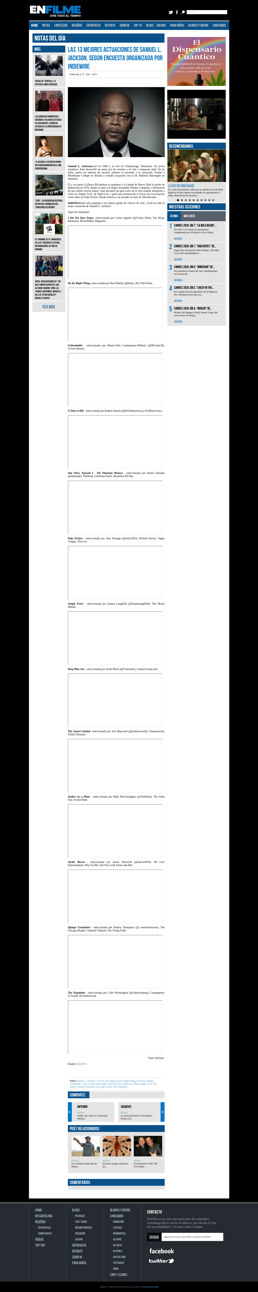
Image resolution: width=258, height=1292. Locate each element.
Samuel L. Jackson (85, 1081)
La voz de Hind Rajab (181, 186)
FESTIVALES (118, 1263)
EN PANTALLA (44, 1228)
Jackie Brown (114, 1083)
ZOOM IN (124, 25)
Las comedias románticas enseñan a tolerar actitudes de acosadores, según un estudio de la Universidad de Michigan (49, 120)
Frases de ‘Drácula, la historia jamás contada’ (49, 80)
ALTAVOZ (117, 1239)
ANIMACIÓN (118, 1222)
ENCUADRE (80, 1233)
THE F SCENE (81, 1222)
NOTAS (46, 25)
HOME (34, 25)
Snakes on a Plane (130, 1083)
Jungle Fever (145, 1083)
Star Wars (140, 1081)
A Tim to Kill (86, 1083)
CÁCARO (161, 25)
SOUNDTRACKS (45, 1233)
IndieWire (81, 1063)
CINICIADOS (219, 25)
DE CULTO (117, 1245)
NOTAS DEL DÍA (50, 38)
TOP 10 (138, 25)
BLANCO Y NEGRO (198, 25)
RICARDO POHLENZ (83, 1228)
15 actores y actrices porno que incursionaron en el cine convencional (49, 162)
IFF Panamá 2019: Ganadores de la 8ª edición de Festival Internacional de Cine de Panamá (49, 241)
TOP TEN (40, 1245)
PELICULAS (80, 1216)
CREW (115, 1269)
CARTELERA (60, 25)
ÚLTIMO (174, 216)
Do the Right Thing (125, 1081)
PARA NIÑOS (177, 25)
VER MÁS (48, 307)
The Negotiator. (120, 1086)
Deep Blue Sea (92, 1086)
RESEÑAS (77, 25)
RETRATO (110, 25)
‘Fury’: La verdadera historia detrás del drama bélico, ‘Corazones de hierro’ (49, 201)
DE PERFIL (117, 1251)
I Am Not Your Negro (105, 1081)
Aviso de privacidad (149, 1287)
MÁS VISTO (189, 216)
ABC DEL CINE (119, 1257)
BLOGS (150, 25)
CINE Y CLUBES (118, 1274)
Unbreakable (100, 1083)
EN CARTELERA (43, 1216)
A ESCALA (117, 1228)
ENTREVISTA (93, 25)
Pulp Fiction (106, 1086)
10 (213, 200)
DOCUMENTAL (119, 1233)
